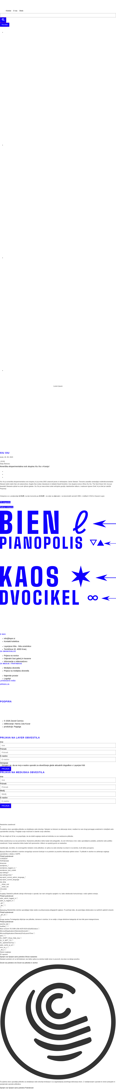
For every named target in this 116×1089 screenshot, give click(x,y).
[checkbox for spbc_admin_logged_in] (17, 898)
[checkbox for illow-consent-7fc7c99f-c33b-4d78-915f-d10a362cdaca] (38, 928)
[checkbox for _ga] (3, 903)
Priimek (3, 749)
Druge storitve (5, 919)
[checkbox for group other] (0, 917)
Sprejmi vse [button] (4, 957)
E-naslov (4, 756)
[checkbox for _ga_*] (5, 905)
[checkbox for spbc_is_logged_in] (14, 900)
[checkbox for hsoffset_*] (8, 926)
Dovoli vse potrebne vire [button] (8, 963)
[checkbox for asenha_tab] (9, 924)
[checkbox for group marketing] (0, 907)
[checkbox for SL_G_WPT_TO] (12, 940)
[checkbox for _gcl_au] (6, 914)
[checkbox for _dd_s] (5, 949)
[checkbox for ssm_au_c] (8, 947)
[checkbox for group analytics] (0, 891)
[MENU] (2, 10)
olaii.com (57, 496)
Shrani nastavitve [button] (31, 957)
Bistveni (2, 852)
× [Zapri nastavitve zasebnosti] (0, 827)
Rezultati (5, 25)
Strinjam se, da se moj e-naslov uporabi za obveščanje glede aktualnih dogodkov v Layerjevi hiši (43, 765)
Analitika (3, 894)
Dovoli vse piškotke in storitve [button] (27, 963)
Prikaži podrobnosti (6, 856)
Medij (2, 791)
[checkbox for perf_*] (5, 935)
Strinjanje (4, 763)
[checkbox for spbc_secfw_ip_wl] (13, 945)
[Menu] (2, 374)
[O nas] (15, 10)
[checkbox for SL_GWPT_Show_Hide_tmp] (20, 938)
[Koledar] (8, 10)
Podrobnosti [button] (29, 1088)
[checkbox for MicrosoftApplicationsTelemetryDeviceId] (28, 931)
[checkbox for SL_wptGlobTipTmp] (14, 942)
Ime (1, 742)
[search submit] (3, 20)
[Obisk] (21, 10)
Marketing (3, 910)
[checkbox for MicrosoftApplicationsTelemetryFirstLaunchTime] (34, 933)
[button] (5, 502)
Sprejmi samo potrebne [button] (17, 957)
